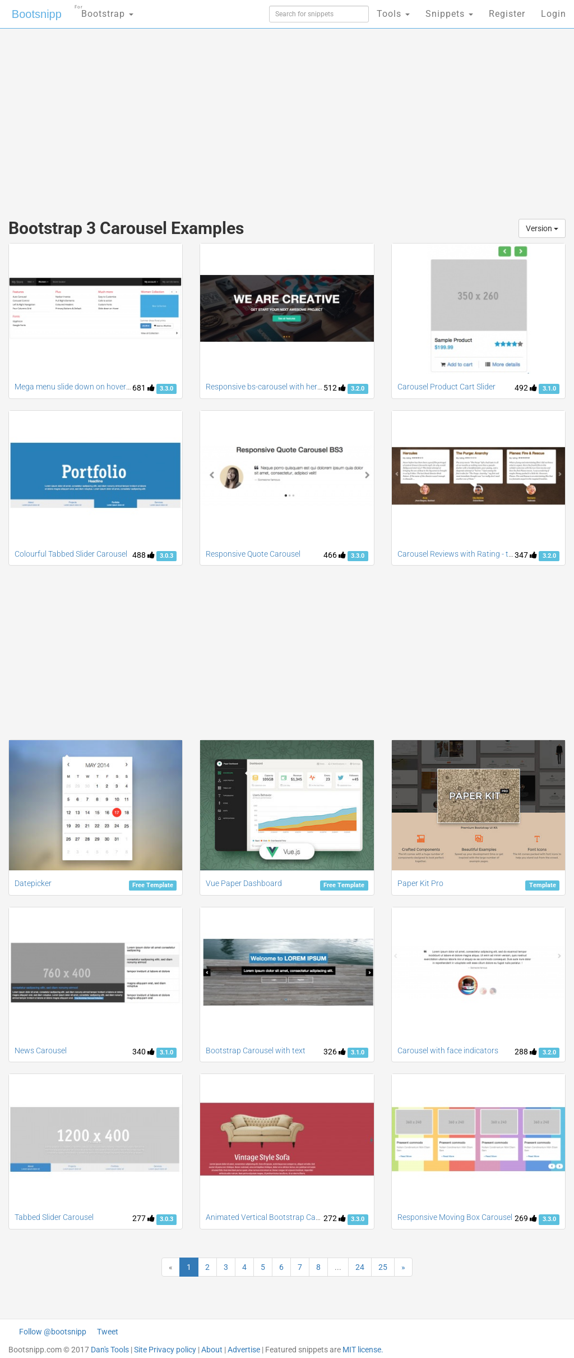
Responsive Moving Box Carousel (454, 1217)
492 (526, 387)
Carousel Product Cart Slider (446, 386)
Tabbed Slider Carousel (54, 1217)
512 (334, 387)
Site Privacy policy (165, 1349)
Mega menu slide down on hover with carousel (94, 386)
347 (526, 554)
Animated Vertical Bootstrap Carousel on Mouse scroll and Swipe (318, 1217)
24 (359, 1267)
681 (143, 387)
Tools (393, 13)
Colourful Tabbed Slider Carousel (71, 553)
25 (382, 1267)
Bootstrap (104, 10)
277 (143, 1218)
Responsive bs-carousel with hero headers (278, 386)
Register (507, 13)
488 (143, 554)
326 (334, 1051)
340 (143, 1051)
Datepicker (33, 883)
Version (542, 228)
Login (553, 13)
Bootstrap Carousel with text (255, 1050)
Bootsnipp (37, 14)
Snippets (449, 13)
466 (334, 554)
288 (526, 1051)
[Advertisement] (194, 117)
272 (334, 1218)
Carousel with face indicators (447, 1050)
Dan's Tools (110, 1349)
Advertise (244, 1349)
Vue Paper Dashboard (244, 883)
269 (526, 1218)
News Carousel (41, 1050)
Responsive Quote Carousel (253, 553)
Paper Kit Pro (420, 883)
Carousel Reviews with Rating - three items (470, 553)
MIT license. (362, 1349)
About (212, 1349)
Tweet (107, 1331)
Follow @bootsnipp (52, 1331)
